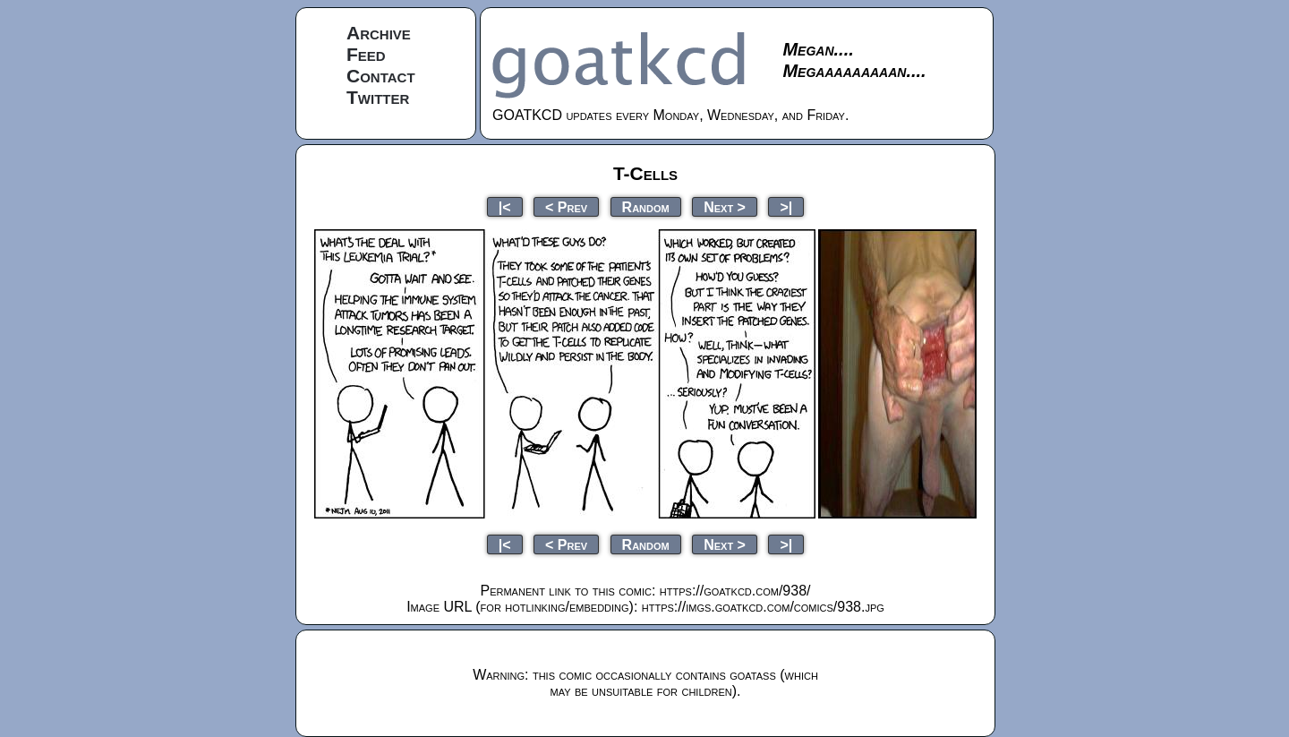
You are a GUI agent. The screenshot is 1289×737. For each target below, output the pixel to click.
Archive (378, 32)
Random (646, 206)
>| (786, 206)
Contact (380, 75)
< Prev (566, 206)
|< (505, 206)
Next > (725, 206)
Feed (366, 54)
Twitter (377, 97)
